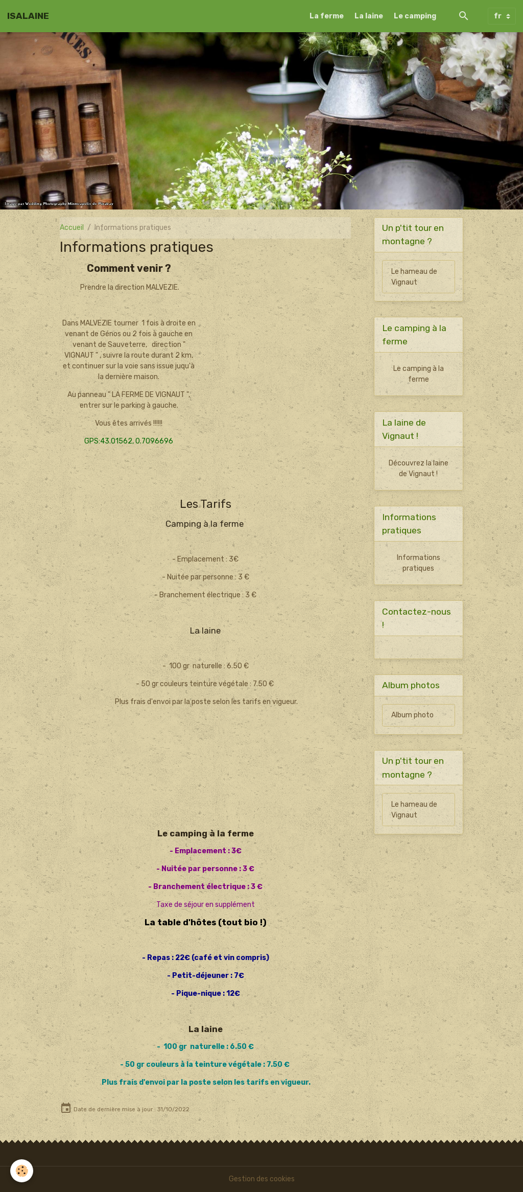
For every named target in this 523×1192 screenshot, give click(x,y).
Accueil (72, 227)
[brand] (28, 15)
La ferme (327, 16)
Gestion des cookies (262, 1179)
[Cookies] (21, 1170)
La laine (368, 16)
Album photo (412, 715)
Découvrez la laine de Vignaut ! (418, 468)
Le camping (415, 16)
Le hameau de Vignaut (414, 277)
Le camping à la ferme (418, 374)
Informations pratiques (418, 563)
